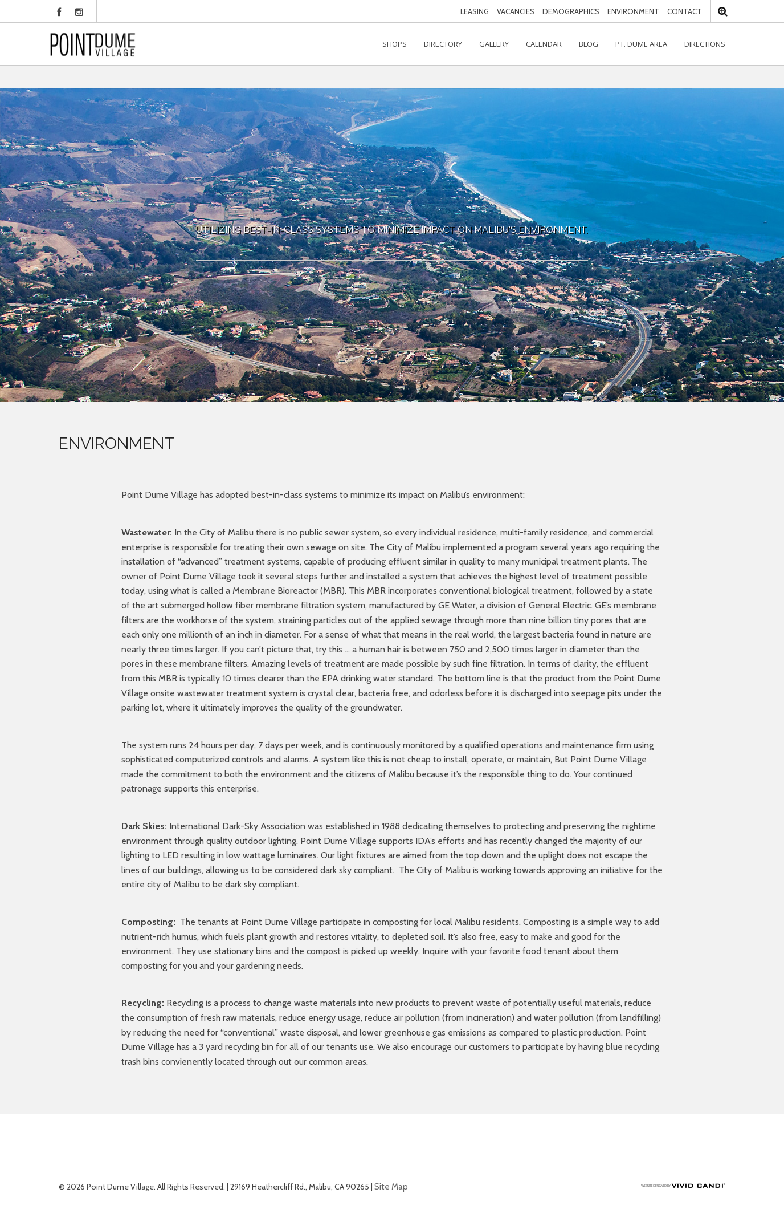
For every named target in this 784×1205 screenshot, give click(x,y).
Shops (394, 44)
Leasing (474, 11)
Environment (633, 11)
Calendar (544, 44)
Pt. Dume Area (641, 44)
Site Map (391, 1187)
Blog (588, 44)
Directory (443, 44)
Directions (704, 44)
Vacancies (515, 11)
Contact (684, 11)
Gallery (494, 44)
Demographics (570, 11)
